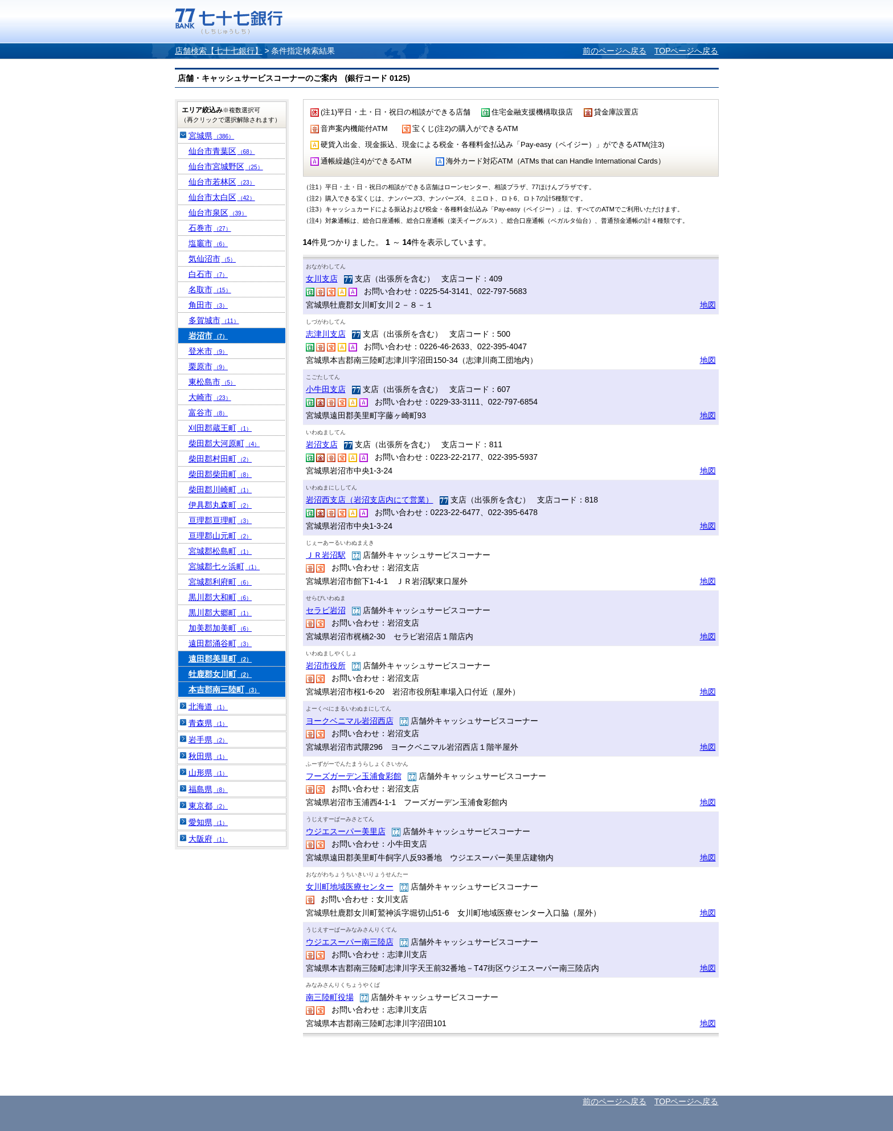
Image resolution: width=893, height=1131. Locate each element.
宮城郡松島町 (220, 551)
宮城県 (212, 135)
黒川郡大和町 (220, 597)
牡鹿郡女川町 (220, 674)
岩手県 (208, 739)
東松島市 (212, 381)
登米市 (208, 351)
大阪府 (208, 838)
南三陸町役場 (330, 997)
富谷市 (208, 412)
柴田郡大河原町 (224, 443)
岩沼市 (208, 335)
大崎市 (210, 397)
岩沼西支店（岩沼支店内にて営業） (369, 499)
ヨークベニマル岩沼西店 (350, 720)
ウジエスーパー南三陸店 (350, 941)
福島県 (208, 789)
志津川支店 (326, 333)
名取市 (210, 289)
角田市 (208, 304)
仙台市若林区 (222, 181)
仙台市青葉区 (222, 151)
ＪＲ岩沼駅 (326, 555)
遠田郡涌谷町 (220, 643)
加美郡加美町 (220, 627)
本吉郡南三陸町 (224, 689)
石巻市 (210, 227)
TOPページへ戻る (686, 50)
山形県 (208, 772)
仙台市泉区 (218, 212)
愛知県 (208, 822)
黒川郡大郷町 (220, 612)
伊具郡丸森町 (220, 504)
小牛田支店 (326, 389)
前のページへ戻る (614, 50)
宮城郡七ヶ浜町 (224, 566)
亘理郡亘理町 (220, 520)
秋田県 (208, 756)
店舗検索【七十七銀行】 (219, 50)
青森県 (208, 723)
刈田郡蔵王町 (220, 427)
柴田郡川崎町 (220, 489)
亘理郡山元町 (220, 535)
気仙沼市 (212, 258)
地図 (708, 304)
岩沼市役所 (326, 665)
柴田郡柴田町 (220, 474)
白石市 (208, 274)
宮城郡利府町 (220, 581)
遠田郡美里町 (220, 658)
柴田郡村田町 (220, 458)
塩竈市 (208, 243)
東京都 (208, 805)
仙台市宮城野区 (226, 166)
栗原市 (208, 366)
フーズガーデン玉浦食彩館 (354, 776)
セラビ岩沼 (326, 610)
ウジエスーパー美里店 (346, 831)
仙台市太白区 (222, 197)
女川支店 (322, 278)
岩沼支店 (322, 444)
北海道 (208, 706)
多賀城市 (214, 320)
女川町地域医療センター (350, 886)
